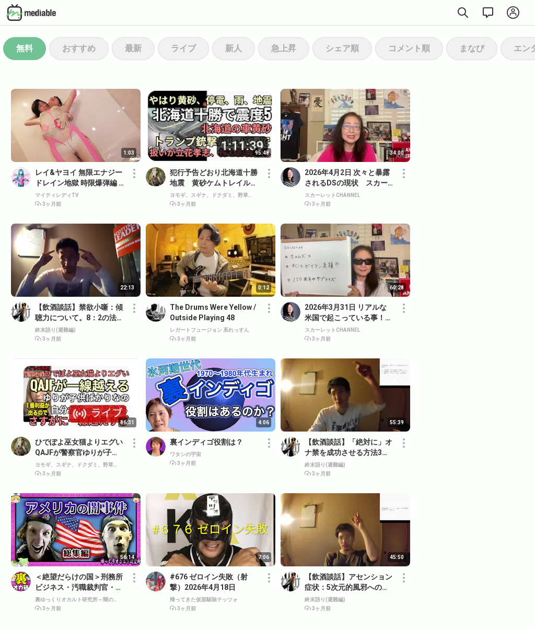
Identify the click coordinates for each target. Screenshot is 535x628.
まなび (471, 48)
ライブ (183, 48)
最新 (133, 48)
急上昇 (283, 48)
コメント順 (409, 48)
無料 (24, 48)
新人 (233, 48)
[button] (134, 187)
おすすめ (79, 48)
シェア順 (342, 48)
